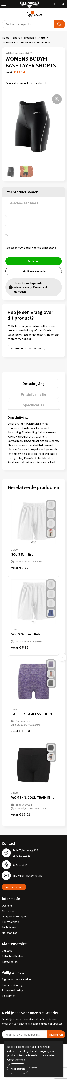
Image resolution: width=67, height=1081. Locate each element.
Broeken (28, 37)
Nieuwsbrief (9, 911)
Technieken (9, 927)
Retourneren (10, 961)
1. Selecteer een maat (21, 203)
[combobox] (28, 24)
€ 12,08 (20, 814)
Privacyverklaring (12, 990)
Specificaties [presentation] (33, 404)
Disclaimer (8, 995)
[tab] (33, 383)
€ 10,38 (20, 731)
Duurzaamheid (10, 922)
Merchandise (9, 932)
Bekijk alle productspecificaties (25, 83)
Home (5, 37)
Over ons (7, 905)
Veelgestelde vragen (14, 916)
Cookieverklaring (12, 985)
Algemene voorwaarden (16, 979)
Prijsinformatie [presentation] (33, 394)
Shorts (41, 37)
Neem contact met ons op (26, 348)
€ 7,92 (19, 567)
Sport (16, 37)
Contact (7, 950)
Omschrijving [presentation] (33, 383)
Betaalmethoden (12, 956)
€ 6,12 (19, 647)
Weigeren (33, 1067)
